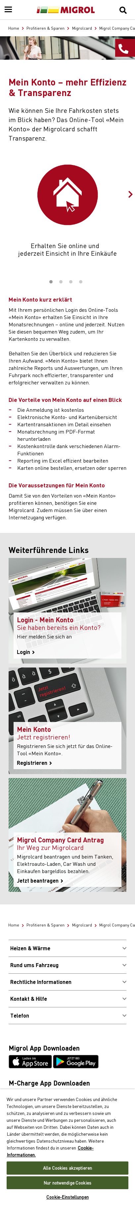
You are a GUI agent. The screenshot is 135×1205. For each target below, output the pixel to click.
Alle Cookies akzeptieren (67, 1168)
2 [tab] (61, 281)
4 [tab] (80, 281)
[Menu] (8, 10)
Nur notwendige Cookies (67, 1183)
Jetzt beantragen (40, 881)
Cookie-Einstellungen (67, 1197)
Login (26, 652)
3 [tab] (70, 281)
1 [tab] (51, 281)
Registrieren (34, 763)
